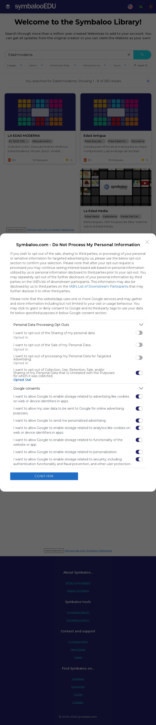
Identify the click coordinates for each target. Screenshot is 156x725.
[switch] (139, 333)
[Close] (147, 242)
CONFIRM (44, 476)
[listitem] (78, 324)
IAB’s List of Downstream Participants (98, 286)
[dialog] (78, 362)
